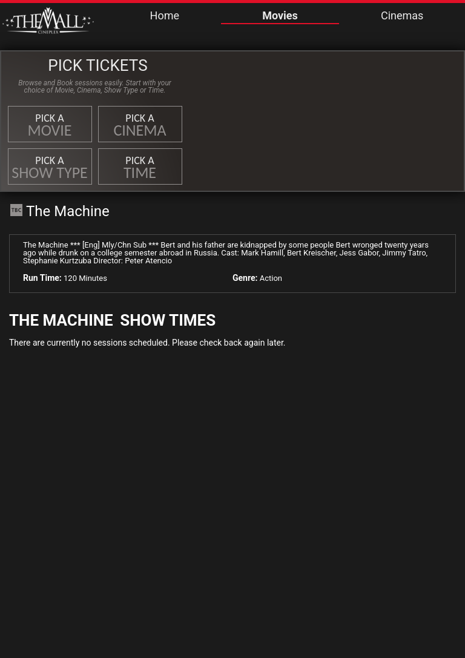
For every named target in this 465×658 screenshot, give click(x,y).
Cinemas (402, 15)
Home (164, 15)
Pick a (50, 125)
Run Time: (42, 278)
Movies (280, 15)
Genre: (244, 278)
